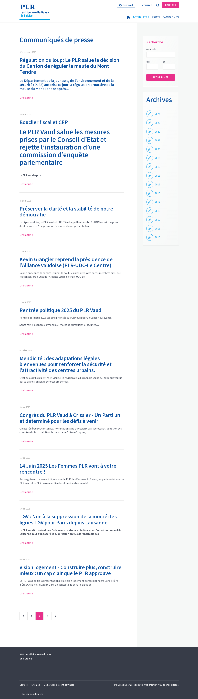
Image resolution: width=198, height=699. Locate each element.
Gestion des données (32, 693)
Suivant (55, 616)
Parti (156, 17)
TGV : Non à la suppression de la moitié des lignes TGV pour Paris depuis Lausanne (68, 519)
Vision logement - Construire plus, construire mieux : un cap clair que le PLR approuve (70, 570)
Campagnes (170, 17)
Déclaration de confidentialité (59, 684)
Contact (147, 5)
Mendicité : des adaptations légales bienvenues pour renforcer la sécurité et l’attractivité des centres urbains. (65, 364)
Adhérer (170, 5)
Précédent (23, 616)
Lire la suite (26, 97)
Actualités (141, 17)
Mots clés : (151, 49)
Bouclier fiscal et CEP (43, 122)
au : (164, 61)
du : (148, 61)
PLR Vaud (128, 5)
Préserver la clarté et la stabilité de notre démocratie (66, 211)
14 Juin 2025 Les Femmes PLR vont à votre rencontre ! (67, 468)
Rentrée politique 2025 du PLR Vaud (60, 310)
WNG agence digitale (168, 684)
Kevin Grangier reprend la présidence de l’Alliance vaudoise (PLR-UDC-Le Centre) (66, 262)
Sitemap (36, 684)
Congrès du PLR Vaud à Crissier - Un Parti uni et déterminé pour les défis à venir (70, 418)
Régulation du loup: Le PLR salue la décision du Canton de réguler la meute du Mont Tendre (69, 66)
